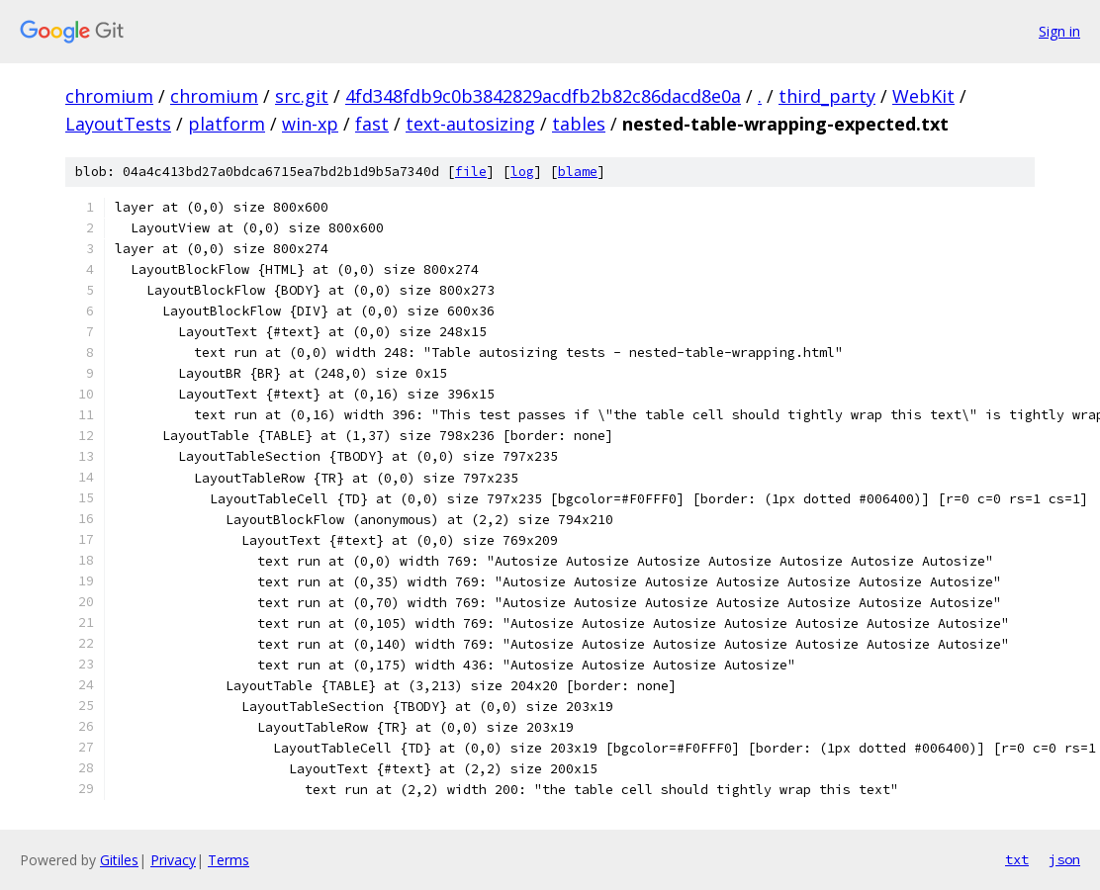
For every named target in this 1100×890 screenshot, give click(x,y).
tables (578, 123)
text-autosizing (470, 123)
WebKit (923, 96)
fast (372, 123)
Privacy (173, 859)
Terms (228, 859)
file (471, 171)
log (522, 171)
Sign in (1059, 31)
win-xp (310, 123)
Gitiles (119, 859)
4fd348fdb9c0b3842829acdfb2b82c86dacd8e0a (543, 96)
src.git (301, 96)
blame (577, 171)
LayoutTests (118, 123)
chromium (109, 96)
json (1064, 859)
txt (1017, 859)
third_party (827, 96)
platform (226, 123)
